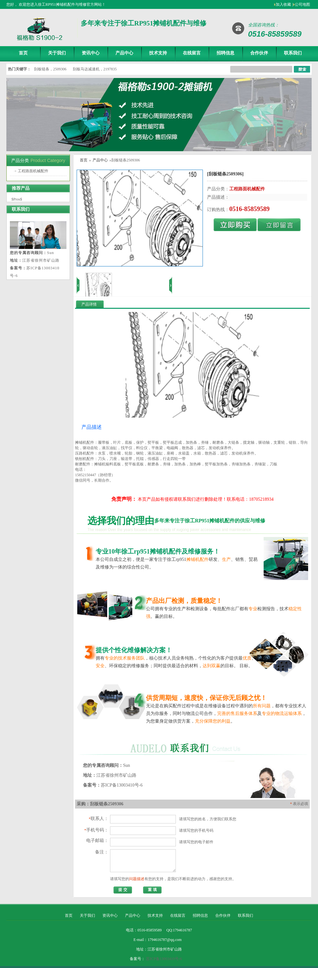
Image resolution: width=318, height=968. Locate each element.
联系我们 (293, 53)
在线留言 (192, 53)
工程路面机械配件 (33, 171)
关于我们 (57, 53)
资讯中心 (91, 53)
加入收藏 (283, 4)
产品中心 (124, 53)
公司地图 (302, 4)
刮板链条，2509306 (50, 69)
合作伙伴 (259, 53)
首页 (23, 53)
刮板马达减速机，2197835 (95, 69)
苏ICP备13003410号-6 (164, 959)
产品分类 (20, 160)
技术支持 (158, 53)
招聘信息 (225, 53)
